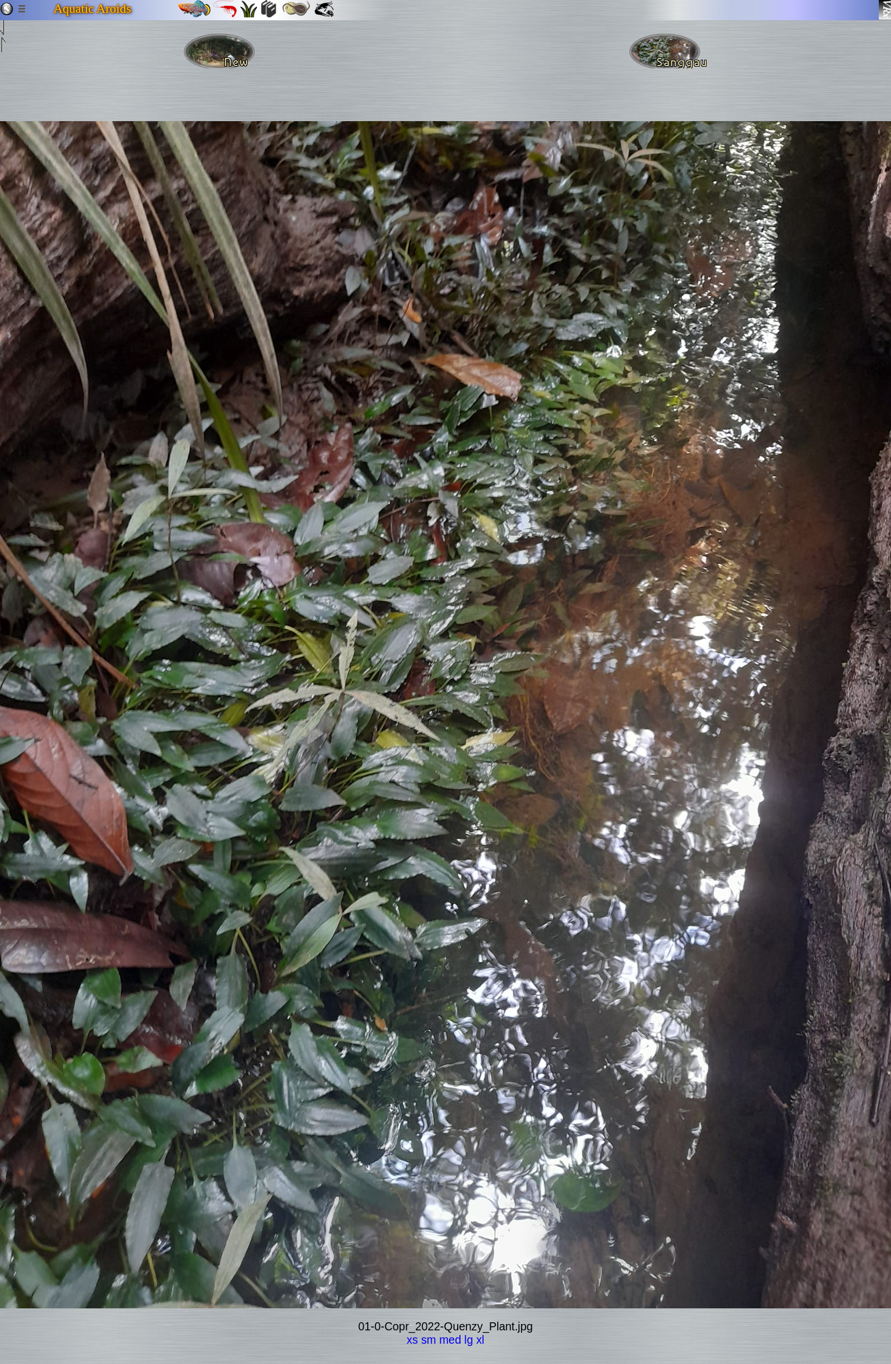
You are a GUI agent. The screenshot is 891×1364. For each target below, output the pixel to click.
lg (468, 1339)
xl (480, 1339)
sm (428, 1339)
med (450, 1339)
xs (412, 1339)
